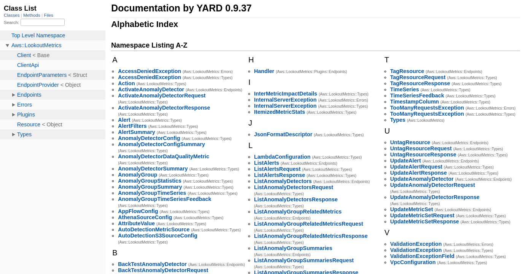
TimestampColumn (414, 102)
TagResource (407, 71)
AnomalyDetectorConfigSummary (161, 144)
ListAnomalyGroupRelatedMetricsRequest (308, 224)
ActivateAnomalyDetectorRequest (161, 95)
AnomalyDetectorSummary (153, 169)
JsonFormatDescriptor (283, 134)
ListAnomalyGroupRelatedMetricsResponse (311, 236)
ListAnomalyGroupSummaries (293, 248)
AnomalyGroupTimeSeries (152, 193)
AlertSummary (136, 132)
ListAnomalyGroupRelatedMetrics (298, 212)
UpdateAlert (405, 161)
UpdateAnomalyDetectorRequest (432, 185)
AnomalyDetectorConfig (149, 138)
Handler (264, 71)
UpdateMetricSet (411, 209)
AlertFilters (132, 126)
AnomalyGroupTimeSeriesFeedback (164, 199)
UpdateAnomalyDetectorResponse (435, 197)
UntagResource (410, 142)
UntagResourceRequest (421, 148)
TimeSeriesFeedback (417, 95)
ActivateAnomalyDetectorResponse (164, 108)
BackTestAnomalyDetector (152, 264)
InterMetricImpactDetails (285, 94)
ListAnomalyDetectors (283, 181)
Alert (124, 120)
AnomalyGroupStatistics (149, 181)
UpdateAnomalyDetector (422, 179)
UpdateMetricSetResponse (424, 221)
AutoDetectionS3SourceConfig (157, 236)
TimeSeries (404, 89)
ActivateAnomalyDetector (151, 89)
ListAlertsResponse (279, 175)
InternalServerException (285, 100)
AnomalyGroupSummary (150, 187)
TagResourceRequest (418, 77)
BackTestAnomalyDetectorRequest (163, 270)
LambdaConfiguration (282, 157)
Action (126, 83)
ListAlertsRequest (277, 169)
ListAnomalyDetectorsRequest (293, 187)
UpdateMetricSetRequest (422, 215)
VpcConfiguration (413, 262)
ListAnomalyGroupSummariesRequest (304, 260)
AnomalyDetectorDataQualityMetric (163, 156)
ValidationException (416, 244)
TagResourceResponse (420, 83)
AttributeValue (136, 223)
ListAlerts (266, 163)
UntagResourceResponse (423, 154)
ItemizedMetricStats (279, 112)
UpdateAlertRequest (416, 167)
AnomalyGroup (137, 175)
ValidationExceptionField (422, 256)
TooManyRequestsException (427, 108)
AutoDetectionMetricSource (153, 229)
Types (397, 120)
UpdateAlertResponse (418, 173)
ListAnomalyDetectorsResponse (296, 199)
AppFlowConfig (138, 211)
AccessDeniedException (149, 71)
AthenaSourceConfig (145, 217)
